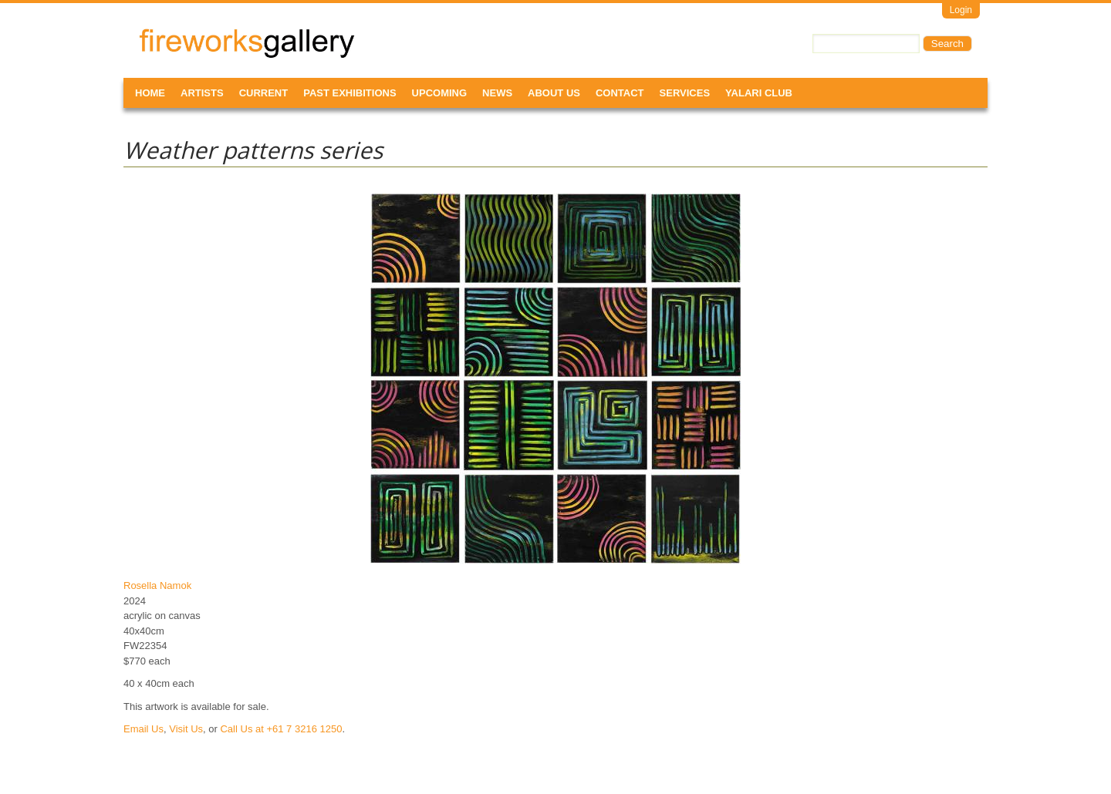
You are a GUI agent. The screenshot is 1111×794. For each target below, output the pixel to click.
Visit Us (186, 729)
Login (961, 10)
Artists (202, 93)
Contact (620, 93)
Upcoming (440, 93)
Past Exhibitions (349, 93)
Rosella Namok (157, 585)
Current (264, 93)
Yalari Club (758, 93)
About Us (554, 93)
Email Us (143, 729)
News (497, 93)
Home (150, 93)
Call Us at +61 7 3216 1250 (281, 729)
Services (685, 93)
